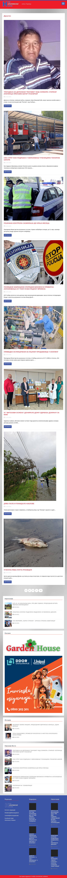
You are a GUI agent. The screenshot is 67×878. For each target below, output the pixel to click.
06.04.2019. (32, 845)
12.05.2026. (8, 417)
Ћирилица (28, 4)
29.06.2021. (16, 607)
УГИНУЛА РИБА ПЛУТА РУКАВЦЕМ (18, 570)
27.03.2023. (16, 728)
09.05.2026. (8, 572)
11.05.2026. (8, 506)
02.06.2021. (16, 614)
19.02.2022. (16, 737)
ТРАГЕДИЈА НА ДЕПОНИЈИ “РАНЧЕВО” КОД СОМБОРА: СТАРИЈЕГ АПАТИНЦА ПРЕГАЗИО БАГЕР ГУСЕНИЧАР (30, 93)
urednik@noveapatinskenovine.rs (14, 815)
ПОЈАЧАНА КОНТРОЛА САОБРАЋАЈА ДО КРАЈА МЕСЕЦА (26, 223)
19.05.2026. (8, 291)
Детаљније (8, 105)
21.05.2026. (8, 162)
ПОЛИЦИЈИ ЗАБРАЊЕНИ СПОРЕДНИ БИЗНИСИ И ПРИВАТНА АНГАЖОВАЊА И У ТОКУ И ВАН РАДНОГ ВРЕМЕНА (29, 288)
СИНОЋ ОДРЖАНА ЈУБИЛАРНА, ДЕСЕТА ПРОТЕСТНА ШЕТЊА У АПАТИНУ (33, 838)
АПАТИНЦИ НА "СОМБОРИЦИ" (22, 785)
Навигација (63, 3)
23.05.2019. (16, 623)
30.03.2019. (32, 864)
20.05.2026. (8, 226)
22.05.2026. (8, 96)
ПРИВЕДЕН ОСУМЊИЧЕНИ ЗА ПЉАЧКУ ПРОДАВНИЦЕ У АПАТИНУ (31, 352)
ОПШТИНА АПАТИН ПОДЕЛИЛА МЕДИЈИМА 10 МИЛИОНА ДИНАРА (34, 612)
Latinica (23, 4)
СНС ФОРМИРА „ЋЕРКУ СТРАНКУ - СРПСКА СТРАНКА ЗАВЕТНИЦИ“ (34, 620)
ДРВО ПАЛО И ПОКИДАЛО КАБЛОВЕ (19, 503)
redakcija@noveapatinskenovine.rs (15, 812)
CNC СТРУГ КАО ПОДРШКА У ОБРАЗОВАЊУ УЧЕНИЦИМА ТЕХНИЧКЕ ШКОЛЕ (37, 759)
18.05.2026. (16, 787)
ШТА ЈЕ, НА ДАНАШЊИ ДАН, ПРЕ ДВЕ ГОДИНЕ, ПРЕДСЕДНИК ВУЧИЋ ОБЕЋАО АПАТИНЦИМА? (56, 816)
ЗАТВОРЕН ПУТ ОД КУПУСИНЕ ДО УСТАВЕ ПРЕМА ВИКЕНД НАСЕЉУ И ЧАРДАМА (32, 816)
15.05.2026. (8, 354)
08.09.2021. (32, 823)
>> (40, 590)
